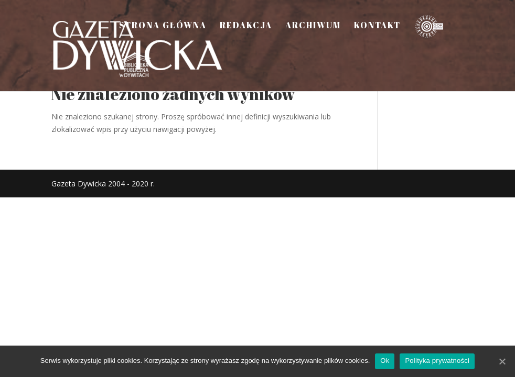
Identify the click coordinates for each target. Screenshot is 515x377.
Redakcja (246, 26)
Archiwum (313, 26)
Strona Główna (163, 26)
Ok (384, 360)
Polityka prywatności (437, 360)
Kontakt (377, 26)
